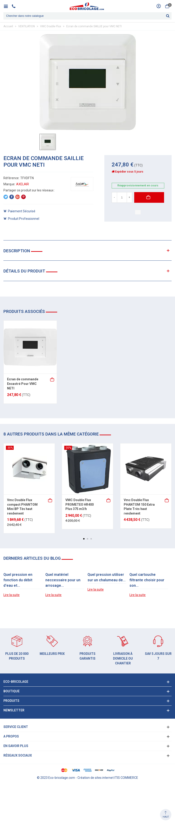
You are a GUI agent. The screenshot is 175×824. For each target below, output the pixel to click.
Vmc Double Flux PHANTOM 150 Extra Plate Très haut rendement (139, 506)
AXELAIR (22, 184)
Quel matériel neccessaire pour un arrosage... (62, 580)
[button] (84, 538)
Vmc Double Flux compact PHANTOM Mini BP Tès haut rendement (22, 506)
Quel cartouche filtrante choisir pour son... (146, 580)
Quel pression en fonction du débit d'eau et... (17, 580)
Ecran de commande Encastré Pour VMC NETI (22, 383)
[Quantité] (122, 197)
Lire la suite (11, 595)
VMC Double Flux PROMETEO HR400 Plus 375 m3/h (79, 504)
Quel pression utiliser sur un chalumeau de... (107, 577)
